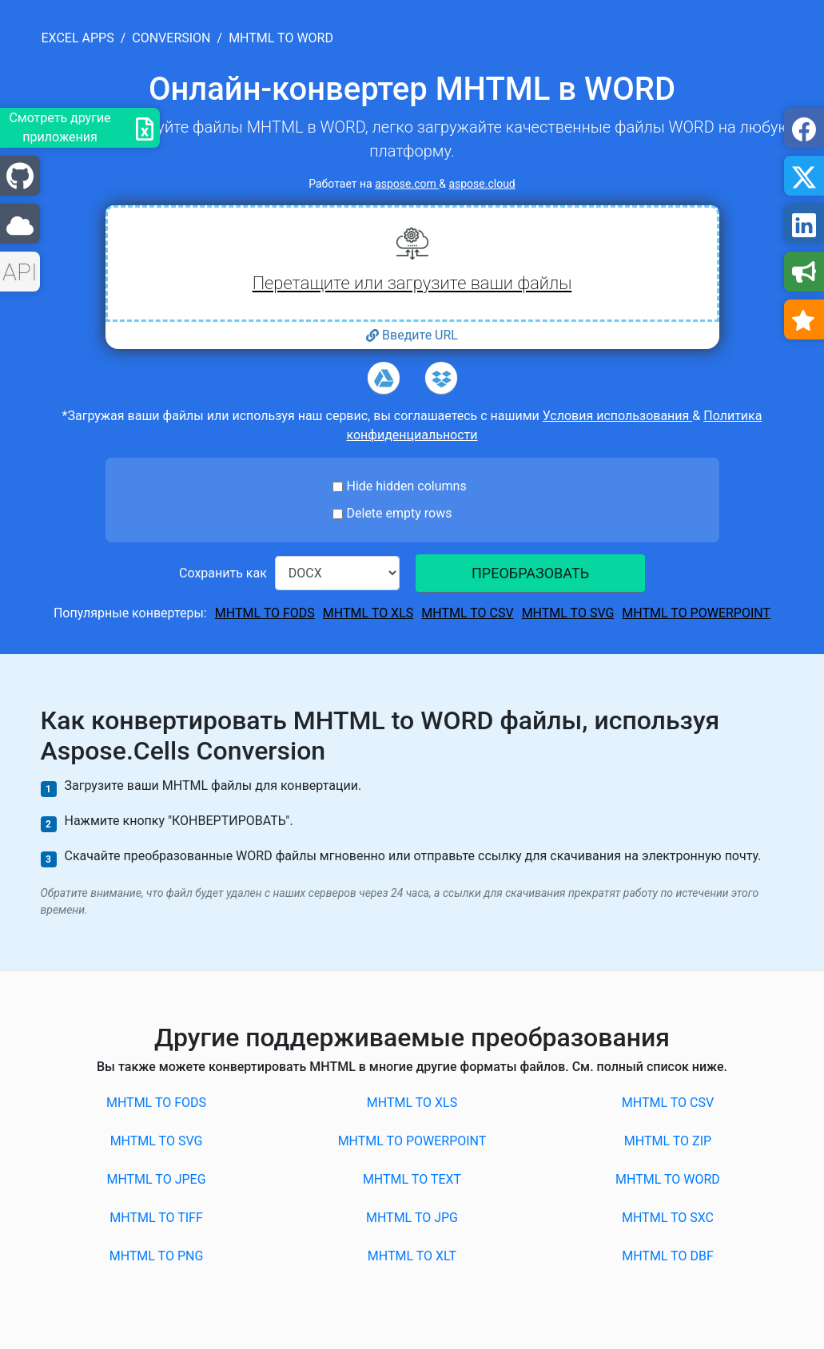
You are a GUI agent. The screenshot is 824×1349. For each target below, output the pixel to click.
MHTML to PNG (156, 1256)
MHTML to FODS (265, 613)
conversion (171, 38)
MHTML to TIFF (156, 1217)
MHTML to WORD (667, 1179)
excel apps (78, 38)
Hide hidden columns (407, 486)
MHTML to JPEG (155, 1179)
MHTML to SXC (668, 1217)
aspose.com (407, 183)
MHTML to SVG (568, 613)
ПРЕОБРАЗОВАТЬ (530, 573)
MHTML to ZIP (667, 1141)
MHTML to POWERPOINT (696, 613)
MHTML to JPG (412, 1217)
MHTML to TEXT (412, 1179)
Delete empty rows (399, 513)
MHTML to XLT (412, 1256)
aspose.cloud (481, 183)
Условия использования (618, 415)
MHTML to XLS (368, 613)
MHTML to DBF (668, 1256)
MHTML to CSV (467, 613)
